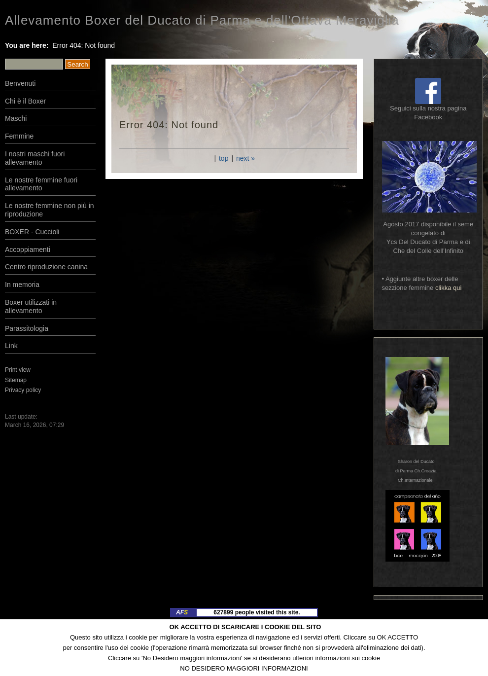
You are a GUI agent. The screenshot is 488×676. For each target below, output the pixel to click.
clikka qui (448, 287)
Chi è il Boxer (25, 101)
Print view (18, 369)
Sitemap (16, 380)
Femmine (19, 136)
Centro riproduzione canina (46, 267)
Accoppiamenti (27, 249)
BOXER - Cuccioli (32, 232)
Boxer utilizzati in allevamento (31, 306)
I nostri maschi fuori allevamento (35, 158)
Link (11, 346)
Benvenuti (20, 83)
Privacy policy (23, 390)
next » (245, 158)
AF (182, 612)
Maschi (16, 118)
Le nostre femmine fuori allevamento (41, 184)
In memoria (22, 284)
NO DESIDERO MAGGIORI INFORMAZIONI (244, 668)
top (223, 158)
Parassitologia (26, 328)
